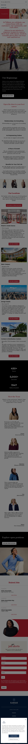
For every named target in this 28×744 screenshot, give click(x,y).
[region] (14, 730)
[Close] (25, 719)
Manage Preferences (14, 739)
